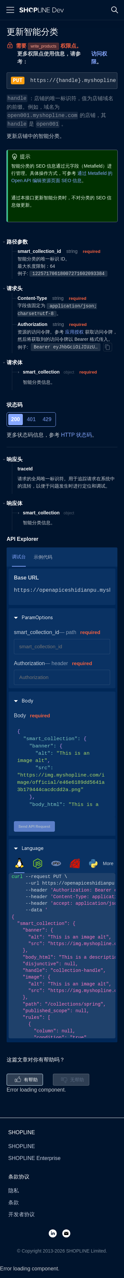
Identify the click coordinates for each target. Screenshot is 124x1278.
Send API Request (34, 826)
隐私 (13, 1190)
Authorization (29, 663)
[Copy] (107, 347)
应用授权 (74, 332)
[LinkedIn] (55, 1233)
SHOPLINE (21, 1146)
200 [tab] (15, 419)
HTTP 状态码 (76, 435)
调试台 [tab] (19, 556)
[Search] (115, 10)
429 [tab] (47, 419)
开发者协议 (21, 1214)
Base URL (26, 577)
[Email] (69, 1233)
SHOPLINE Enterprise (34, 1158)
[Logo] (43, 10)
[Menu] (10, 10)
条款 (13, 1202)
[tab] (19, 863)
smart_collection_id (36, 632)
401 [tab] (31, 419)
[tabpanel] (62, 955)
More (108, 863)
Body (20, 715)
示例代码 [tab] (43, 557)
